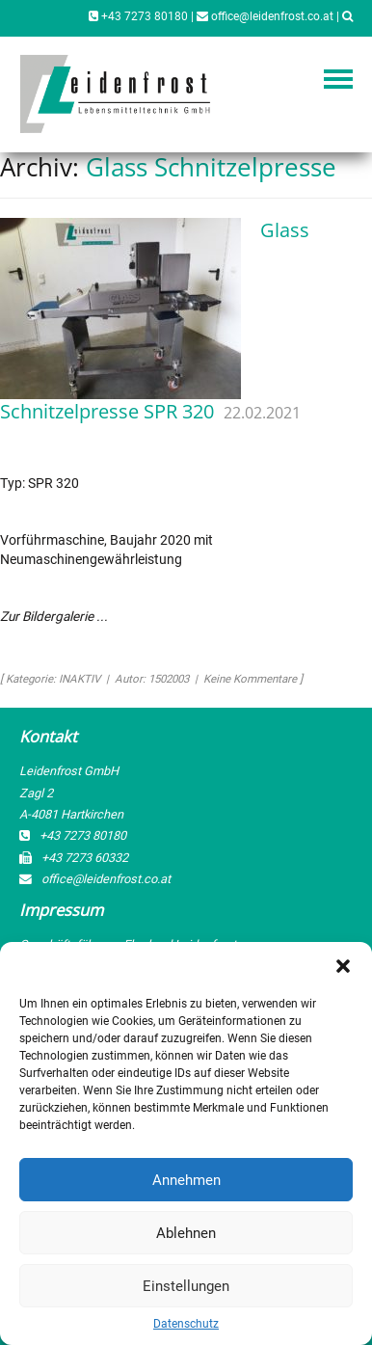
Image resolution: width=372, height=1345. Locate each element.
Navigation (338, 79)
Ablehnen (186, 1233)
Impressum (61, 910)
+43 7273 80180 (138, 16)
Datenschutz (186, 1324)
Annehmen (186, 1180)
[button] (343, 966)
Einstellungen (186, 1286)
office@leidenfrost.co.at (265, 16)
